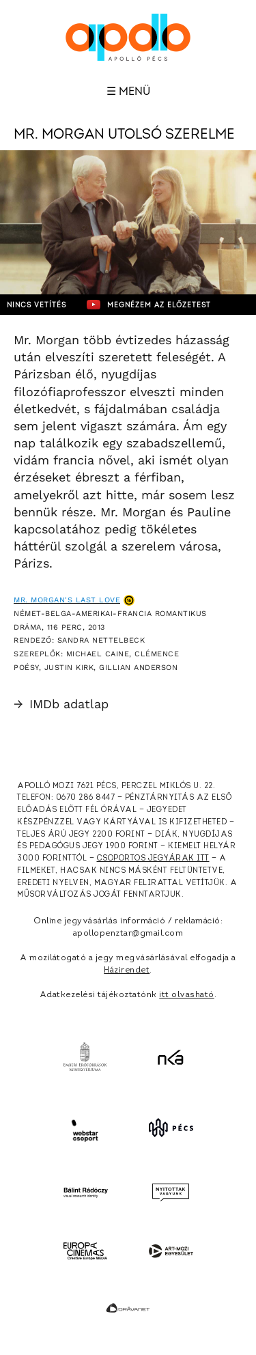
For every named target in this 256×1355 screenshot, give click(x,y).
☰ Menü (128, 91)
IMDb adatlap (61, 704)
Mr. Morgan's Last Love (67, 600)
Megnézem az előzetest (149, 304)
